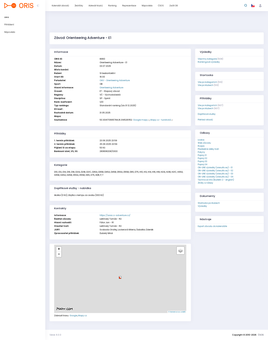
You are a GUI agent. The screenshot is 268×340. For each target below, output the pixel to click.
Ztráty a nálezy (205, 182)
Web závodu (204, 142)
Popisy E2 (202, 158)
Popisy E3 (202, 161)
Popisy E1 (202, 155)
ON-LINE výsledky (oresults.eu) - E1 (215, 167)
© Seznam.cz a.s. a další (176, 312)
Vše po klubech (205, 85)
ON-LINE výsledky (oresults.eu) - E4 (215, 176)
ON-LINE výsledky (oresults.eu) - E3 (215, 173)
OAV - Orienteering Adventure (115, 80)
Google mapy (140, 119)
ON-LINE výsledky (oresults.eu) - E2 (215, 170)
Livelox (201, 139)
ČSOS (261, 334)
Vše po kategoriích (207, 82)
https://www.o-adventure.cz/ (115, 215)
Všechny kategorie (207, 58)
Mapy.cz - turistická (160, 119)
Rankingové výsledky (209, 61)
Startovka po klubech (209, 203)
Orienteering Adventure (111, 87)
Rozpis (201, 145)
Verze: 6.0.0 (55, 334)
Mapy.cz (82, 315)
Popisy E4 (202, 164)
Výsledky (202, 206)
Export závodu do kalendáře (212, 226)
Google (73, 315)
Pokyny (201, 152)
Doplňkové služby (207, 114)
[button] (120, 276)
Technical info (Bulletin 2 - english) (216, 179)
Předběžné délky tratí (208, 149)
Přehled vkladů (205, 119)
